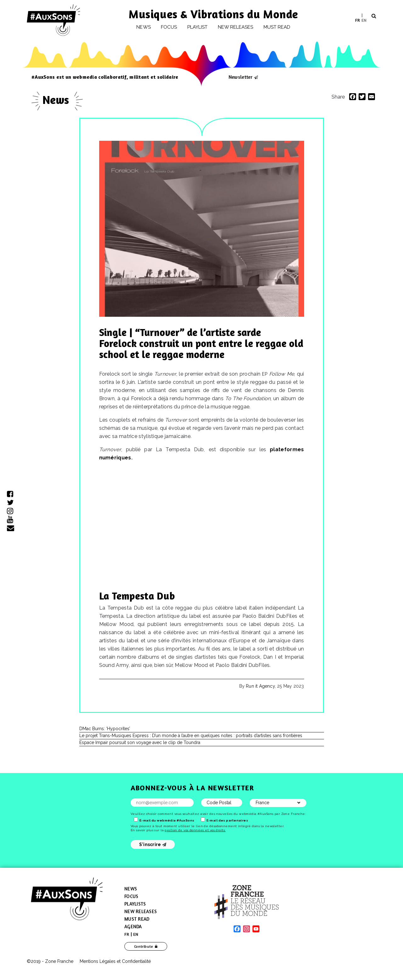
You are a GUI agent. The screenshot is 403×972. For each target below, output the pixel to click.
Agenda (133, 926)
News (143, 27)
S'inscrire (153, 844)
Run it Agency (260, 686)
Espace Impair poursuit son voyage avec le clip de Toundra (139, 742)
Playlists (135, 904)
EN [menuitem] (363, 19)
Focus (169, 27)
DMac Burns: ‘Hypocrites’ (104, 728)
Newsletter (241, 77)
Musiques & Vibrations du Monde (213, 14)
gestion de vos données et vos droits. (195, 830)
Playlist (197, 27)
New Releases (140, 911)
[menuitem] (357, 20)
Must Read (277, 27)
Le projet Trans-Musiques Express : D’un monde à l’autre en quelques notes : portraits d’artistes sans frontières (190, 735)
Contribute (143, 946)
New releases (235, 27)
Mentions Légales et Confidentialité (115, 961)
